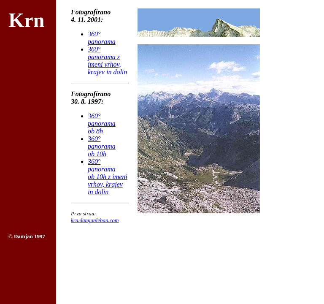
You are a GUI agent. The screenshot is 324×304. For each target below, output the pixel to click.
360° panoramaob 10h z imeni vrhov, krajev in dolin (107, 176)
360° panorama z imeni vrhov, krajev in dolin (107, 61)
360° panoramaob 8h (102, 123)
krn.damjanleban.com (95, 220)
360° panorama (102, 37)
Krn (26, 20)
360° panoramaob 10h (102, 146)
